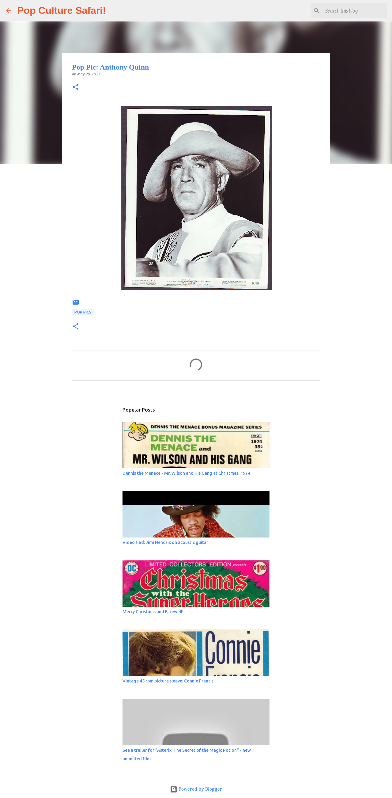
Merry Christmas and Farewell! (153, 611)
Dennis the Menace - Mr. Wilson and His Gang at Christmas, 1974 (186, 473)
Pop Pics (82, 312)
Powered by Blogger (196, 789)
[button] (75, 87)
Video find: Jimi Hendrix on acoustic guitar (165, 542)
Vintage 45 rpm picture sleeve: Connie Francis (168, 680)
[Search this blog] (355, 10)
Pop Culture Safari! (61, 10)
